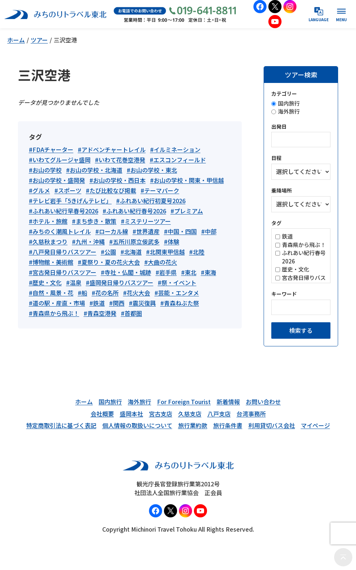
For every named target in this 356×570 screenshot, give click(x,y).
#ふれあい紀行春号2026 (134, 210)
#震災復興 (142, 303)
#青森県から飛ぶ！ (54, 313)
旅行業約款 (192, 425)
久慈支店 (190, 413)
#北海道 (131, 251)
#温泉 (73, 282)
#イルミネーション (175, 149)
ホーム (16, 39)
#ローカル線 (111, 231)
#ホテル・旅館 (48, 221)
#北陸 (196, 251)
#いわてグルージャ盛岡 (60, 159)
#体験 (171, 241)
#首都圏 (131, 313)
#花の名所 (105, 292)
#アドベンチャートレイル (112, 149)
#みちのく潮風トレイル (60, 231)
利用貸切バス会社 (271, 425)
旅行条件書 (227, 425)
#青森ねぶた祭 (179, 303)
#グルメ (39, 190)
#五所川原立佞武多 (134, 241)
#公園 (108, 251)
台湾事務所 (251, 413)
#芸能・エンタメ (176, 292)
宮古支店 (160, 413)
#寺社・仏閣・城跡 (126, 272)
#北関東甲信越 (165, 251)
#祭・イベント (177, 282)
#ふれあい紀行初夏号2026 (150, 200)
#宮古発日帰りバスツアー (62, 272)
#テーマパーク (160, 190)
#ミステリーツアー (146, 221)
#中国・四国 (180, 231)
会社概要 (102, 413)
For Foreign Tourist (184, 401)
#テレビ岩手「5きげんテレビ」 (70, 200)
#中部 (209, 231)
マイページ (315, 425)
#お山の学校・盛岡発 (57, 180)
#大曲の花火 (160, 262)
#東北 (188, 272)
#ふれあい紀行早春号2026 (63, 210)
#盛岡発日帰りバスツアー (119, 282)
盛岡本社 (131, 413)
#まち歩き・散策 (94, 221)
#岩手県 (166, 272)
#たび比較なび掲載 (111, 190)
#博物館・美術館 (51, 262)
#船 (82, 292)
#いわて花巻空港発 (120, 159)
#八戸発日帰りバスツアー (62, 251)
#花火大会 (136, 292)
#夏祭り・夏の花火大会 (109, 262)
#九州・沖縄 (88, 241)
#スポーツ (67, 190)
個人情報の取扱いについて (137, 425)
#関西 (117, 303)
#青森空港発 (100, 313)
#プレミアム (187, 210)
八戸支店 (219, 413)
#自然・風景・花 (51, 292)
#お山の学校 (45, 170)
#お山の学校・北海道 (94, 170)
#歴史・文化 (45, 282)
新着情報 (228, 401)
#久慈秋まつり (48, 241)
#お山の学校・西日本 (117, 180)
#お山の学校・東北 (152, 170)
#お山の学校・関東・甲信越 (187, 180)
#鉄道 (97, 303)
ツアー (39, 39)
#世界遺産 (146, 231)
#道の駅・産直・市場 (57, 303)
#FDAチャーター (51, 149)
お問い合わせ (263, 401)
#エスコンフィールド (178, 159)
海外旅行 (139, 401)
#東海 (208, 272)
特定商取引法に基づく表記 (61, 425)
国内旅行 (110, 401)
